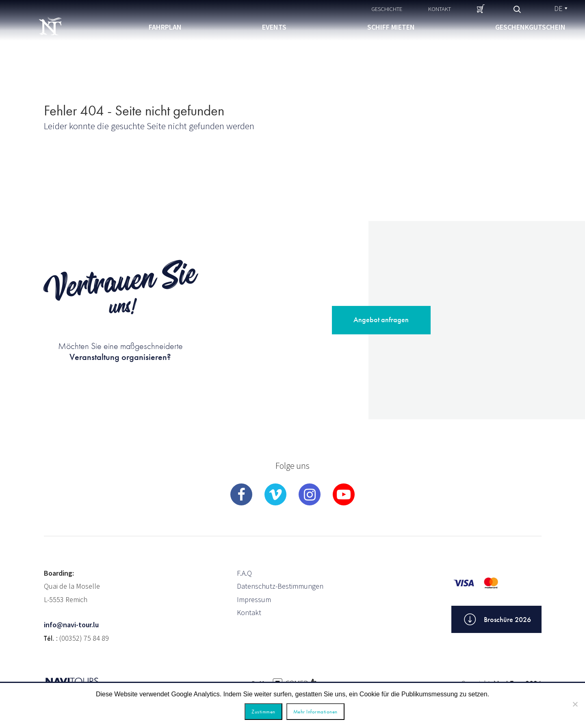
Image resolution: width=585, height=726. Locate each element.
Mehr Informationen (315, 711)
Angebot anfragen (381, 319)
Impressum (254, 599)
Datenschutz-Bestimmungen (280, 586)
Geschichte (386, 9)
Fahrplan (165, 27)
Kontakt (439, 9)
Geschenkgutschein (530, 27)
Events (274, 27)
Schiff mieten (391, 27)
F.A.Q (244, 573)
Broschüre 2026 (496, 619)
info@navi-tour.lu (71, 624)
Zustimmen (263, 711)
